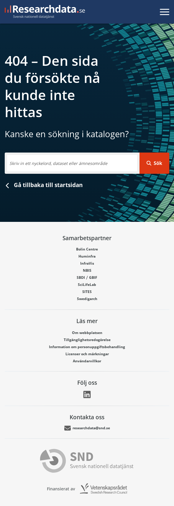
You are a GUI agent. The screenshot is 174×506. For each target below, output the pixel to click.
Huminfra (87, 256)
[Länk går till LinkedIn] (87, 394)
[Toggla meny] (164, 11)
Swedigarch (87, 298)
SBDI (81, 277)
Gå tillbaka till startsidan (44, 185)
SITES (87, 291)
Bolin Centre (87, 249)
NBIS (87, 270)
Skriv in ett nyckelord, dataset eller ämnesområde (58, 163)
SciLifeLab (87, 284)
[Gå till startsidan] (43, 11)
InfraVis (87, 263)
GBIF (93, 277)
